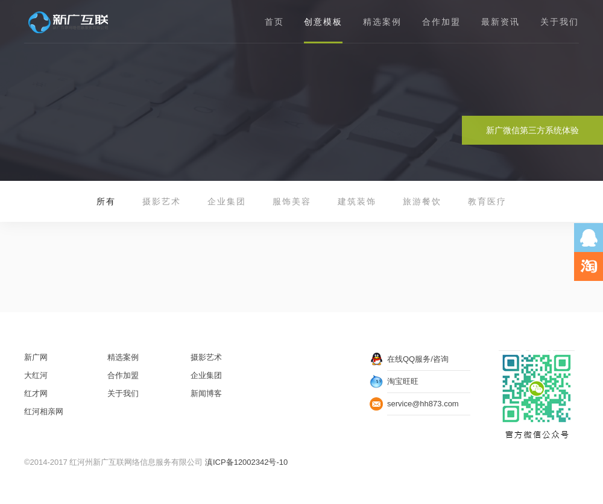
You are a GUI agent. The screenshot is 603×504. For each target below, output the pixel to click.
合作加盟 (441, 22)
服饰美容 (292, 201)
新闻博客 (206, 393)
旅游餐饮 (422, 201)
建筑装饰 (357, 201)
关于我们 (559, 22)
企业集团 (226, 201)
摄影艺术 (161, 201)
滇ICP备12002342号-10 (246, 462)
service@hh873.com (423, 403)
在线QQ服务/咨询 (418, 359)
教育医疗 (487, 201)
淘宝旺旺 (402, 381)
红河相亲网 (43, 411)
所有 (106, 201)
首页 (274, 22)
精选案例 (382, 22)
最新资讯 (500, 22)
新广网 (36, 357)
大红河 (36, 375)
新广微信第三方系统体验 (532, 130)
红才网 (36, 393)
